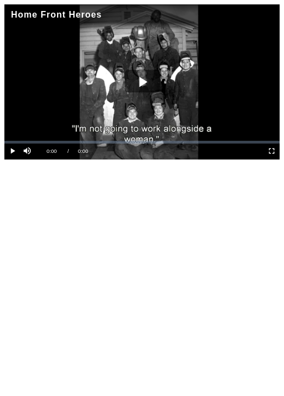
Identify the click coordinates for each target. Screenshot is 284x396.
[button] (28, 152)
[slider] (142, 142)
